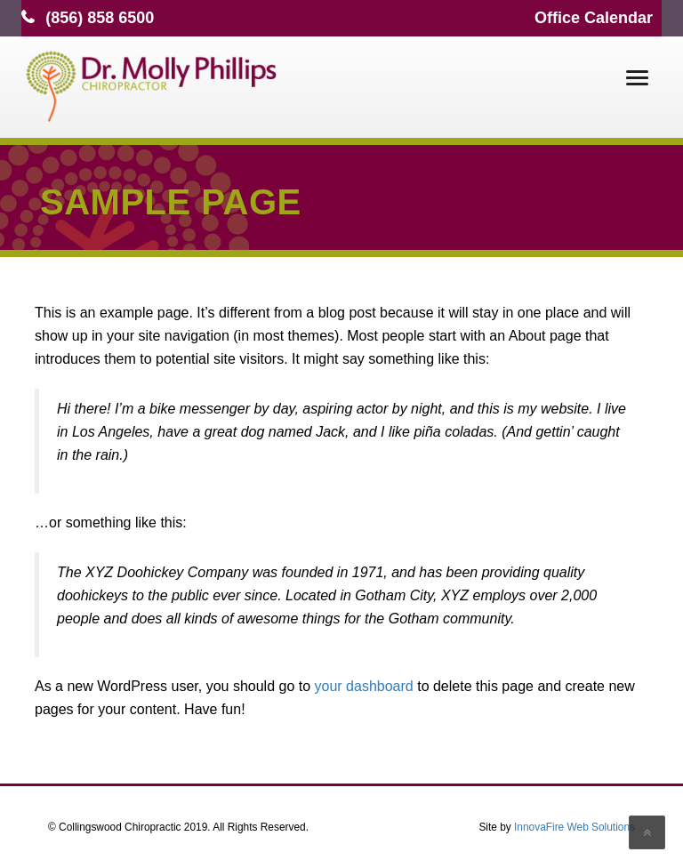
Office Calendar (593, 18)
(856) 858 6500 (99, 18)
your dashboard (364, 686)
